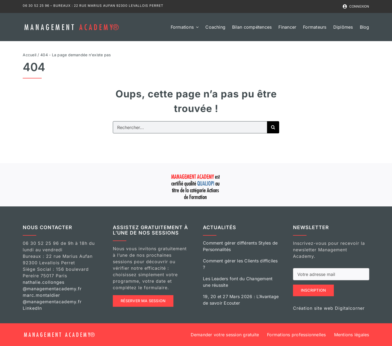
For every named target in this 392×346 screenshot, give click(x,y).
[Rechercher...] (190, 127)
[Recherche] (273, 127)
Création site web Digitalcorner (329, 308)
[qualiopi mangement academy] (196, 173)
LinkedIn (32, 308)
